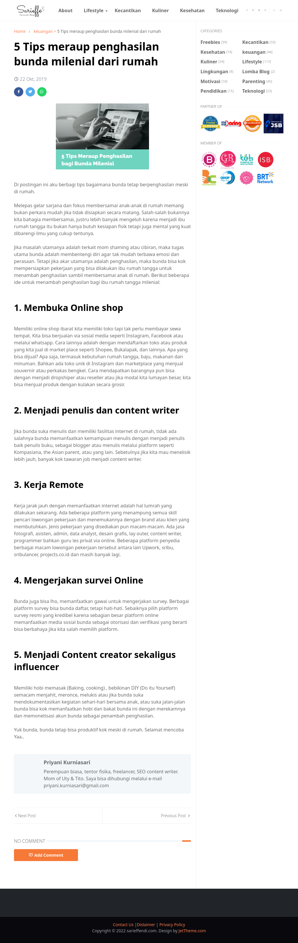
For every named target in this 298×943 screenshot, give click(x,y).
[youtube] (265, 10)
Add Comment (46, 855)
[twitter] (259, 10)
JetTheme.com (192, 930)
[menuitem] (65, 10)
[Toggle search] (280, 10)
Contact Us (124, 924)
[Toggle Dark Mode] (274, 10)
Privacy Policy (172, 924)
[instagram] (253, 10)
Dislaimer (146, 924)
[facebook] (247, 10)
